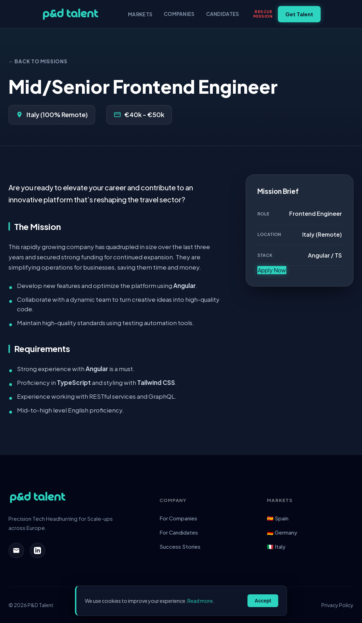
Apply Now (272, 270)
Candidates (222, 14)
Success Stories (179, 546)
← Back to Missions (38, 61)
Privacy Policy (337, 605)
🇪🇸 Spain (277, 518)
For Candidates (178, 532)
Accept (263, 601)
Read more (200, 601)
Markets (140, 14)
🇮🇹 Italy (276, 546)
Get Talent (299, 14)
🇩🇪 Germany (282, 532)
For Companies (178, 518)
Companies (179, 14)
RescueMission (262, 14)
